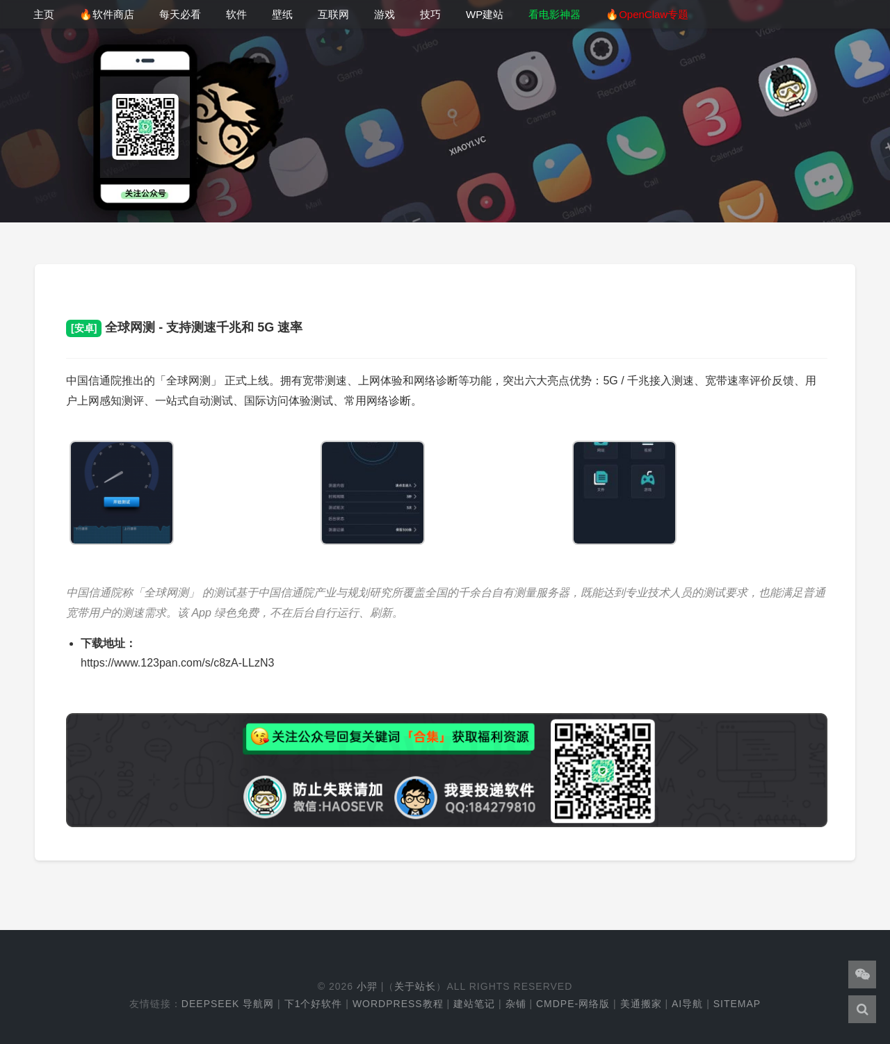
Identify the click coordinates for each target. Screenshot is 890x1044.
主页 (43, 14)
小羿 (367, 986)
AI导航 (687, 1003)
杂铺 (515, 1003)
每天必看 (180, 14)
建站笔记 (474, 1003)
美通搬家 (641, 1003)
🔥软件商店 (106, 14)
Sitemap (737, 1003)
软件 (236, 14)
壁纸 (282, 14)
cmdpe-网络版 (573, 1003)
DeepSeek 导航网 (227, 1003)
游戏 (384, 14)
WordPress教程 (398, 1003)
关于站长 (415, 986)
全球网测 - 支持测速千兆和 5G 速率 (184, 327)
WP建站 (484, 14)
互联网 (333, 14)
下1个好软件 (313, 1003)
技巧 (430, 14)
